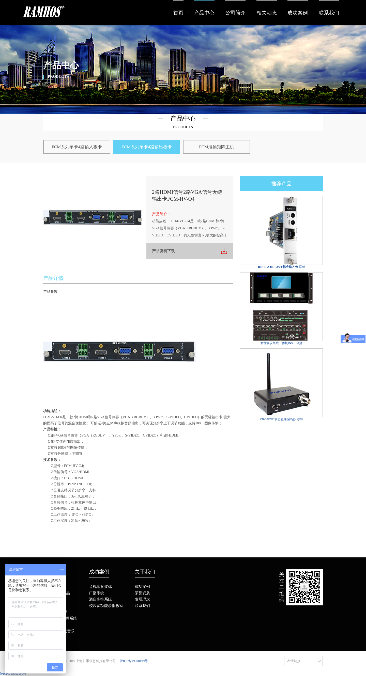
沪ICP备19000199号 (134, 661)
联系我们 (329, 12)
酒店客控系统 (100, 599)
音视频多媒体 (100, 587)
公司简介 (235, 12)
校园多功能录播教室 (106, 606)
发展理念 (142, 599)
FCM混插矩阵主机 (216, 146)
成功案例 (297, 12)
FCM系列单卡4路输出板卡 (146, 146)
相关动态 (266, 12)
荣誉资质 (142, 593)
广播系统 (96, 593)
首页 (178, 12)
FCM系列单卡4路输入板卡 (77, 146)
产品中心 (204, 12)
